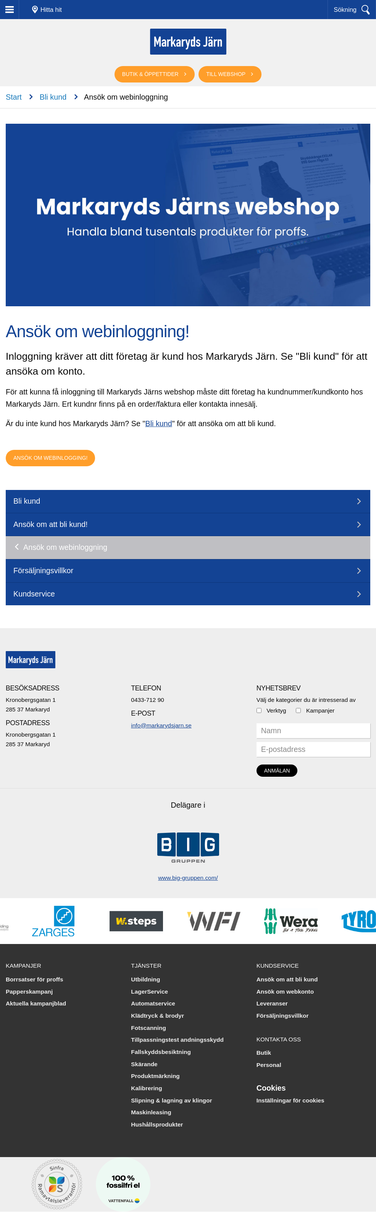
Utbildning (145, 979)
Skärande (144, 1064)
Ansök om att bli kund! (50, 524)
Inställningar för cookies (290, 1100)
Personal (269, 1065)
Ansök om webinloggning (65, 547)
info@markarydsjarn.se (161, 725)
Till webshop (225, 74)
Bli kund (53, 97)
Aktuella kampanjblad (36, 1003)
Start (14, 97)
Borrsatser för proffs (34, 979)
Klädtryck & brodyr (157, 1015)
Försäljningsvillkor (43, 570)
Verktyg (276, 710)
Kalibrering (146, 1088)
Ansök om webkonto (285, 991)
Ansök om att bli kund (287, 979)
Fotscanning (148, 1028)
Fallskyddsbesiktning (161, 1052)
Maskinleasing (151, 1112)
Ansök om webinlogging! (50, 458)
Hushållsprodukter (157, 1124)
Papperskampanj (29, 991)
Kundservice (34, 594)
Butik (264, 1052)
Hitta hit (51, 9)
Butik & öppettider (150, 74)
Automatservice (153, 1003)
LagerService (149, 991)
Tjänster (146, 965)
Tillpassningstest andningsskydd (177, 1039)
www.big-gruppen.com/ (188, 877)
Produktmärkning (155, 1076)
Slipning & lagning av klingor (171, 1100)
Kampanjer (320, 710)
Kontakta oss (279, 1039)
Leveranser (272, 1003)
